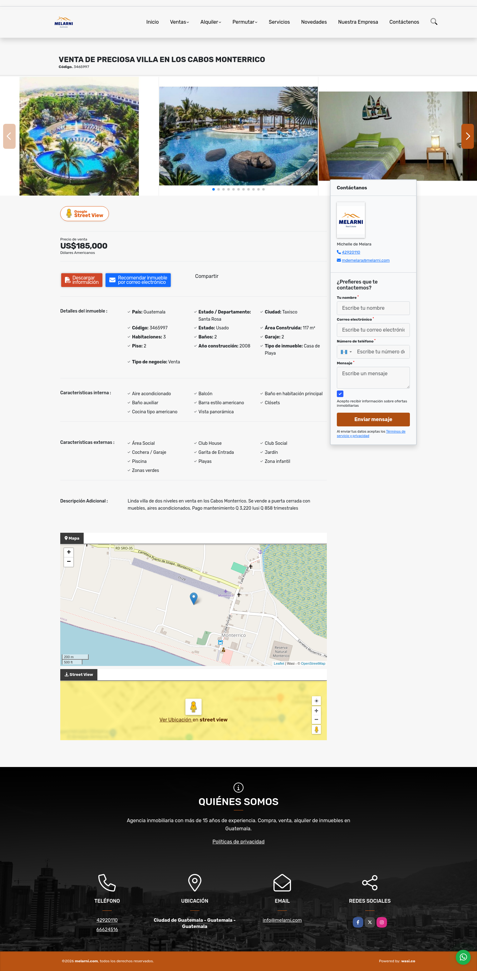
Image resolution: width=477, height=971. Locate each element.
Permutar (243, 22)
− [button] (69, 562)
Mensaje (345, 363)
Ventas (178, 22)
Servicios (279, 22)
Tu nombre (348, 297)
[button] (213, 189)
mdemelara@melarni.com (366, 260)
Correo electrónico (355, 319)
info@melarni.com (282, 920)
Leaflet (279, 663)
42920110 (351, 252)
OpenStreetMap (313, 663)
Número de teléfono (356, 341)
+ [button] (69, 552)
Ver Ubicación (176, 720)
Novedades (314, 22)
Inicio (152, 22)
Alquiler (209, 22)
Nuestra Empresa (358, 22)
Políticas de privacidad (239, 842)
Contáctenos (404, 22)
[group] (79, 136)
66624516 (107, 929)
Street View (85, 213)
